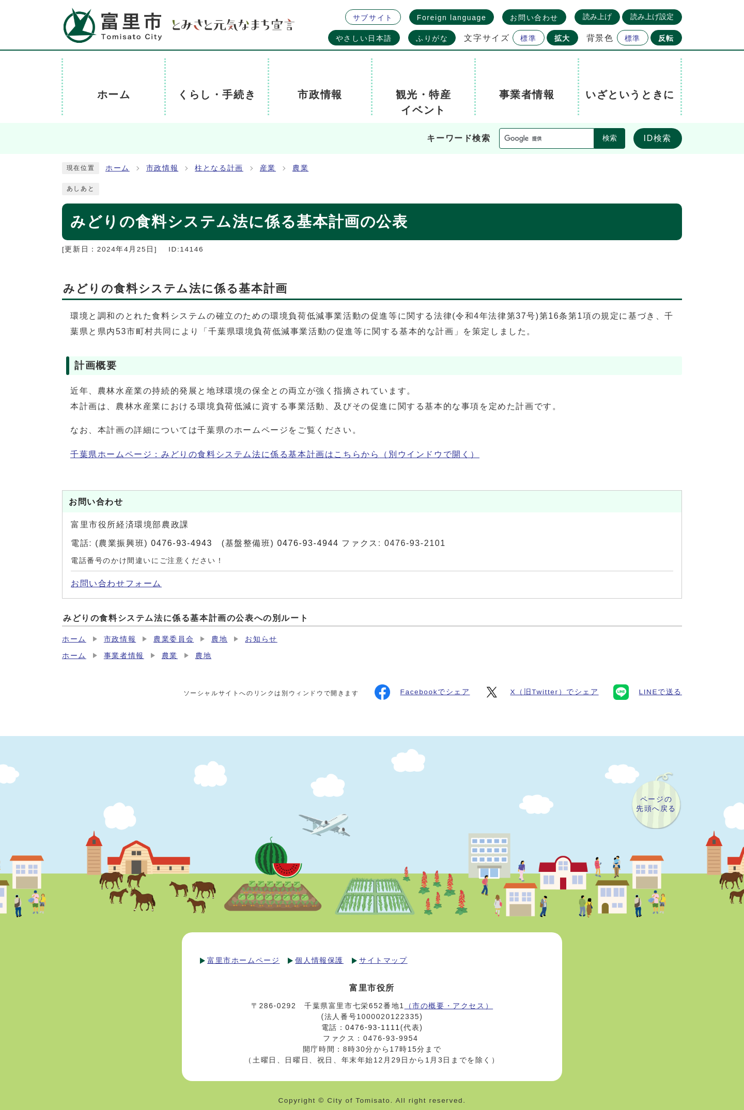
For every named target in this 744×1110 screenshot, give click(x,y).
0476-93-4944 (308, 543)
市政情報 (162, 168)
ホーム (117, 168)
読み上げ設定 (652, 16)
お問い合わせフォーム (116, 583)
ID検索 (658, 138)
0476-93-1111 (372, 1027)
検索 (609, 138)
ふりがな (432, 38)
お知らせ (261, 639)
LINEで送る (647, 692)
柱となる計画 (219, 168)
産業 (268, 168)
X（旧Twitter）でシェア (541, 692)
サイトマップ (383, 960)
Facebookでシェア (422, 692)
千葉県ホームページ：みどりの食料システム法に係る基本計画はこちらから (274, 454)
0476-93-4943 (181, 543)
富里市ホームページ (243, 960)
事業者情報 (124, 656)
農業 (300, 168)
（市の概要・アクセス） (449, 1006)
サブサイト (373, 17)
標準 (528, 38)
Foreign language (452, 17)
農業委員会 (173, 639)
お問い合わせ (534, 17)
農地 (219, 639)
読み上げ (597, 16)
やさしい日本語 (364, 38)
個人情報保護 (319, 960)
